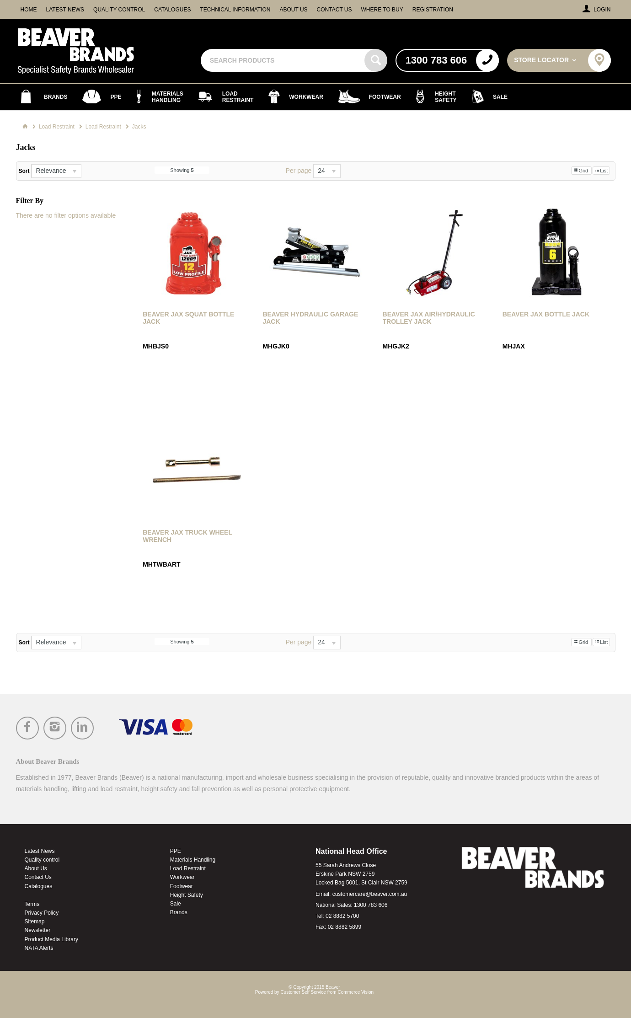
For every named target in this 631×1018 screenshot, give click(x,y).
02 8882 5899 (344, 927)
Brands (178, 912)
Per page (299, 170)
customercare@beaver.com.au (369, 894)
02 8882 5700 (342, 916)
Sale (175, 903)
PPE (175, 851)
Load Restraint (188, 868)
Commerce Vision (355, 992)
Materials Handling (192, 860)
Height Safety (186, 895)
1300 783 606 (370, 905)
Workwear (182, 877)
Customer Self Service (303, 992)
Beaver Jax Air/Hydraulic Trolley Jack (429, 318)
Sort (24, 171)
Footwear (181, 886)
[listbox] (56, 171)
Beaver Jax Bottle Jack (546, 314)
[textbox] (283, 60)
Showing (181, 170)
